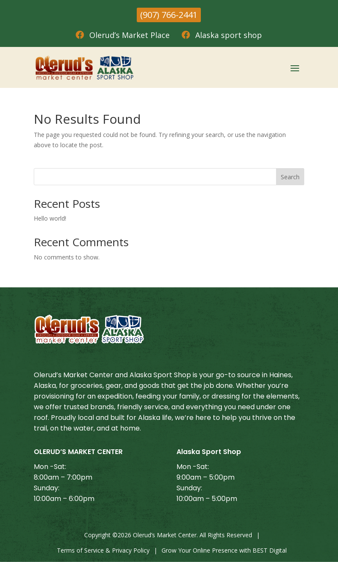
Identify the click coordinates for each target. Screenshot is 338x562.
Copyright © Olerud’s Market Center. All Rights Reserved (168, 535)
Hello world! (50, 218)
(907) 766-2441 (168, 14)
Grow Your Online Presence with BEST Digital (224, 550)
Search (290, 177)
